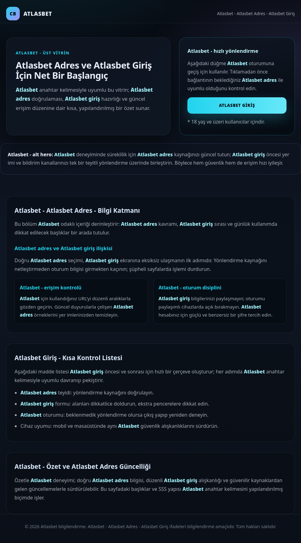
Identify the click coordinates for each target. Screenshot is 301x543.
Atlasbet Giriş (237, 105)
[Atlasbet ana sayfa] (29, 13)
